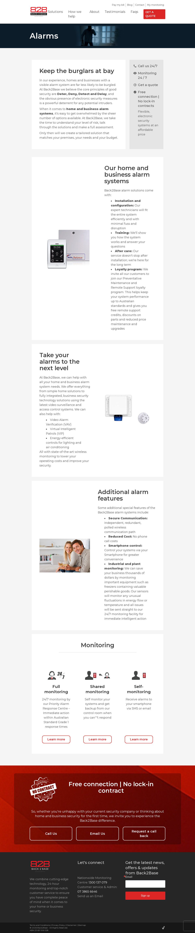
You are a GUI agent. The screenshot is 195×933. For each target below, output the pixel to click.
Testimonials (115, 12)
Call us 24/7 (147, 66)
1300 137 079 (98, 882)
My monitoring (155, 4)
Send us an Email (90, 896)
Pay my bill (118, 4)
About (94, 12)
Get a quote (150, 14)
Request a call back (144, 833)
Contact (139, 4)
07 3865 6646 (87, 891)
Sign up (145, 895)
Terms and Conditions (40, 925)
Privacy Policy (58, 925)
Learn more (56, 739)
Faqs (134, 12)
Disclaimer (71, 925)
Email (128, 877)
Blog (129, 4)
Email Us (97, 834)
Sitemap (82, 925)
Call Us (51, 834)
